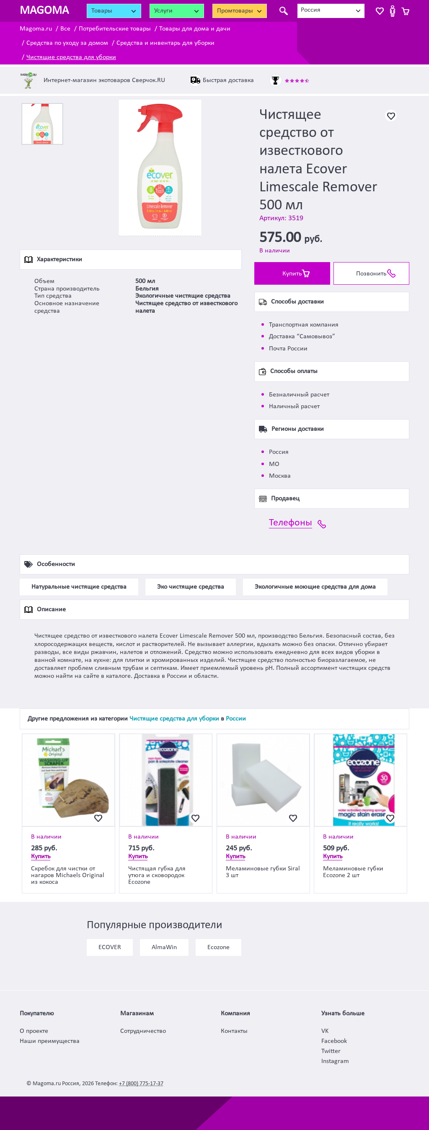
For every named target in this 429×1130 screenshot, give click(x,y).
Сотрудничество (143, 1031)
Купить (292, 273)
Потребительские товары (115, 29)
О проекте (34, 1031)
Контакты (234, 1031)
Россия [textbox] (310, 10)
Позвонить (371, 273)
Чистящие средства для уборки (71, 57)
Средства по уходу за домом (67, 43)
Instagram (335, 1061)
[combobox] (330, 11)
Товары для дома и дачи (194, 29)
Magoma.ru (36, 29)
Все (65, 29)
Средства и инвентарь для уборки (165, 43)
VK (324, 1031)
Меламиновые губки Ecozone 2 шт (353, 872)
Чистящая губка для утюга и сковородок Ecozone (157, 875)
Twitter (331, 1051)
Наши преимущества (50, 1041)
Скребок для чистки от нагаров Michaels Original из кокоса (67, 875)
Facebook (334, 1041)
